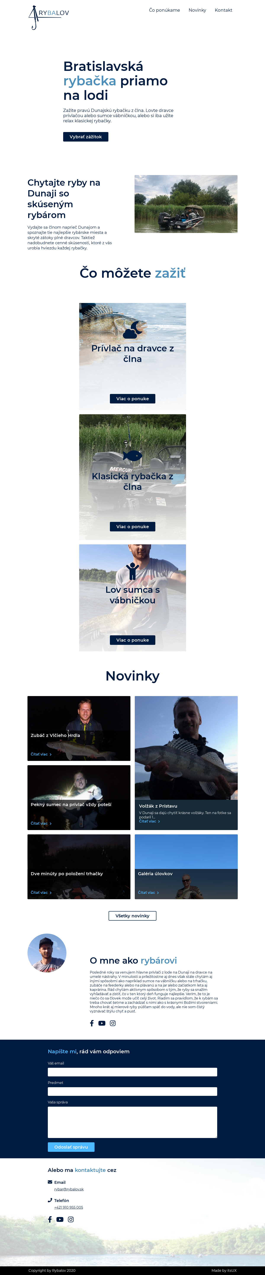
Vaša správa (58, 1102)
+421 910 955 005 (68, 1207)
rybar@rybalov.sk (69, 1189)
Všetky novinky (132, 915)
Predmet (55, 1083)
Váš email (56, 1063)
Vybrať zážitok (86, 136)
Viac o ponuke (132, 398)
